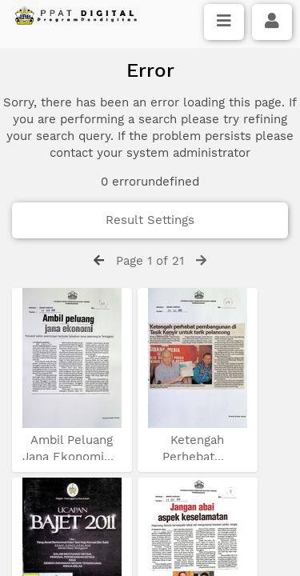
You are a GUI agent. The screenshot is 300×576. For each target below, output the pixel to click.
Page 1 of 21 (150, 261)
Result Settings (150, 220)
